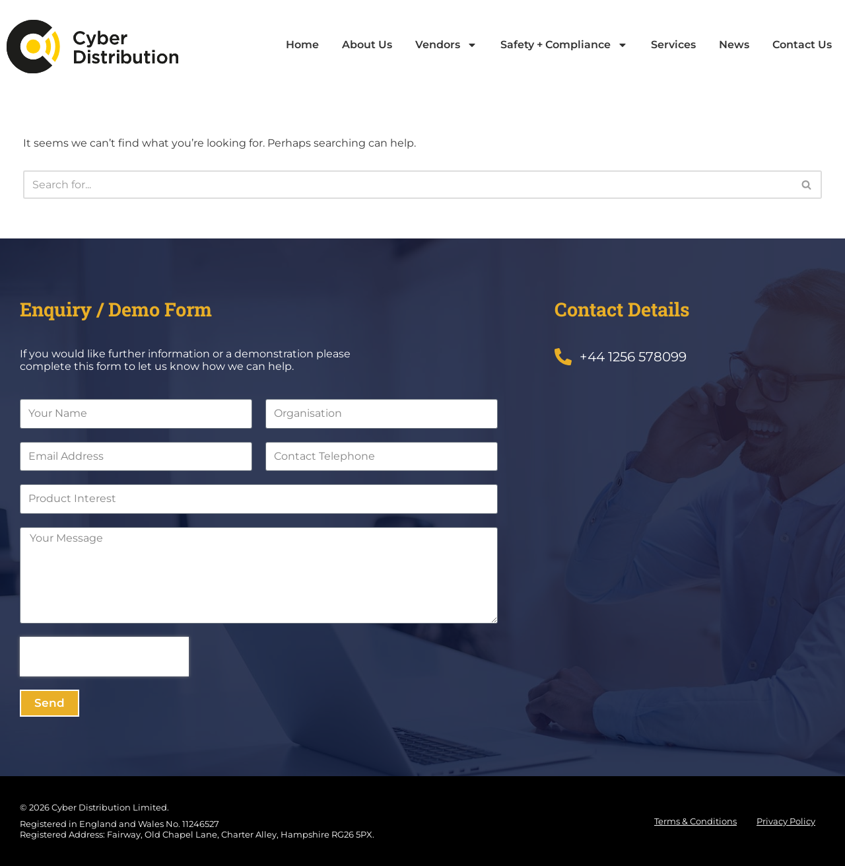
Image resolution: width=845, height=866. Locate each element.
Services (673, 44)
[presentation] (104, 656)
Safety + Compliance (564, 45)
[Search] (407, 184)
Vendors (446, 45)
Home (302, 44)
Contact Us (802, 44)
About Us (367, 44)
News (734, 44)
